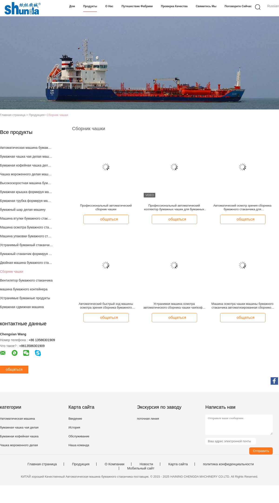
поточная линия (148, 418)
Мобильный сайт (140, 468)
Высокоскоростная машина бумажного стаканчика (26, 183)
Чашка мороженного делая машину (26, 174)
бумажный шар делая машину (23, 209)
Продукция (81, 464)
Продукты (90, 6)
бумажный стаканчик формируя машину (26, 254)
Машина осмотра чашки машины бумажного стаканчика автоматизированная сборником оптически (242, 305)
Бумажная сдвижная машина (22, 307)
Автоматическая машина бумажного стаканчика (26, 148)
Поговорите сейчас (238, 6)
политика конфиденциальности (228, 464)
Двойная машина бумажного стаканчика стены (26, 263)
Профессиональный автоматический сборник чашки (106, 207)
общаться (14, 369)
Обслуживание (78, 436)
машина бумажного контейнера (23, 289)
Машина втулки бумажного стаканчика (26, 218)
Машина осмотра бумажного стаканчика (26, 227)
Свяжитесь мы (206, 6)
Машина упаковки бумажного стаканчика (26, 236)
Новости (146, 464)
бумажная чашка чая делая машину (26, 156)
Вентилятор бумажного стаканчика (26, 280)
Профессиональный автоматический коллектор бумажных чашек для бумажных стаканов (174, 207)
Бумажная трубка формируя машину (26, 201)
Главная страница (42, 464)
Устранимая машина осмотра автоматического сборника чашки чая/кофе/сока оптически (174, 305)
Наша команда (78, 445)
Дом (72, 6)
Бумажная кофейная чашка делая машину (26, 165)
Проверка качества (174, 6)
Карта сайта (178, 464)
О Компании (114, 464)
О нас (109, 6)
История (74, 427)
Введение (75, 418)
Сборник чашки (57, 115)
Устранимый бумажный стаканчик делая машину (26, 245)
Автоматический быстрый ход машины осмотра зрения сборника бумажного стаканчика (106, 305)
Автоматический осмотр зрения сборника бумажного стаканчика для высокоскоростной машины (242, 207)
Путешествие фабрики (137, 6)
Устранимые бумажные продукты (25, 298)
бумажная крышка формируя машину (26, 192)
